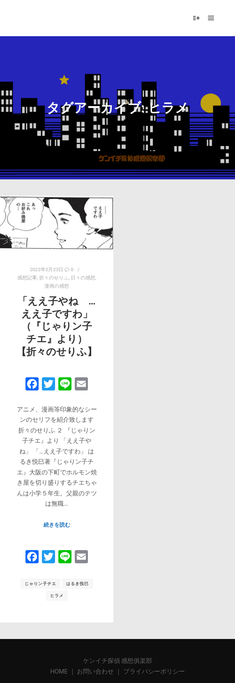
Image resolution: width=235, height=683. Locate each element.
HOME (59, 671)
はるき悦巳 (77, 583)
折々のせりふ (54, 278)
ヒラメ (57, 595)
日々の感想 (83, 278)
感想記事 (27, 278)
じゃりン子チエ (40, 583)
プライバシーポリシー (154, 671)
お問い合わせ (95, 671)
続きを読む (57, 525)
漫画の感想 (56, 286)
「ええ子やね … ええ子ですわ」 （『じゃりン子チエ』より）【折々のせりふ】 (56, 326)
